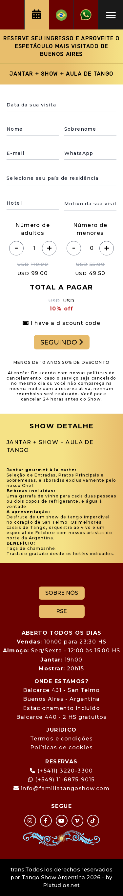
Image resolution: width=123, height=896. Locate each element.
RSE (61, 611)
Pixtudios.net (61, 885)
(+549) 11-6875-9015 (61, 779)
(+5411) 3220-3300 (65, 771)
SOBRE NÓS (61, 593)
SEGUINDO (61, 342)
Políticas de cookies (61, 747)
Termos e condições (61, 739)
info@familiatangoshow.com (65, 788)
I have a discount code (62, 323)
